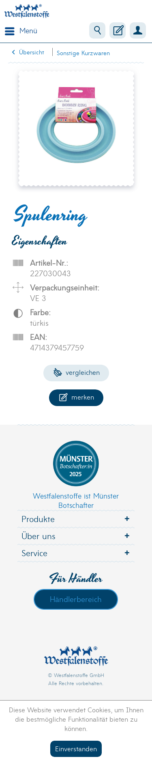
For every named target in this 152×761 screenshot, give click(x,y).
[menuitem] (19, 30)
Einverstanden (76, 748)
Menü (21, 29)
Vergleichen (76, 371)
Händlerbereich (76, 598)
